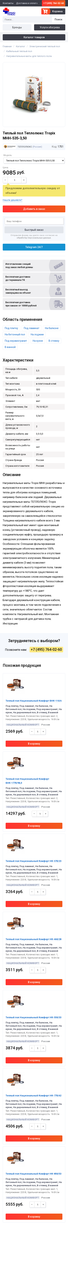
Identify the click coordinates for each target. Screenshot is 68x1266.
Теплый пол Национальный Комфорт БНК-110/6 (33, 700)
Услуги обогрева (50, 27)
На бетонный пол (15, 334)
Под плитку (11, 328)
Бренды (17, 27)
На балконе (52, 328)
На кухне (38, 340)
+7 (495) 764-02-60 (53, 3)
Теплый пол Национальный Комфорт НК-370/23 (33, 861)
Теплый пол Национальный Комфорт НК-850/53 (33, 1173)
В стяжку (54, 340)
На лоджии (37, 334)
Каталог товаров (34, 37)
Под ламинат (31, 328)
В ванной (10, 347)
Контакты (8, 3)
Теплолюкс (17, 146)
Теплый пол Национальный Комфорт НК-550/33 (33, 1017)
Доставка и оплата (27, 3)
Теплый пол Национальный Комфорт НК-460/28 (33, 939)
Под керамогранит (16, 340)
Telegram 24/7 (34, 247)
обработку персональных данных (34, 238)
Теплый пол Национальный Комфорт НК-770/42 (33, 1095)
